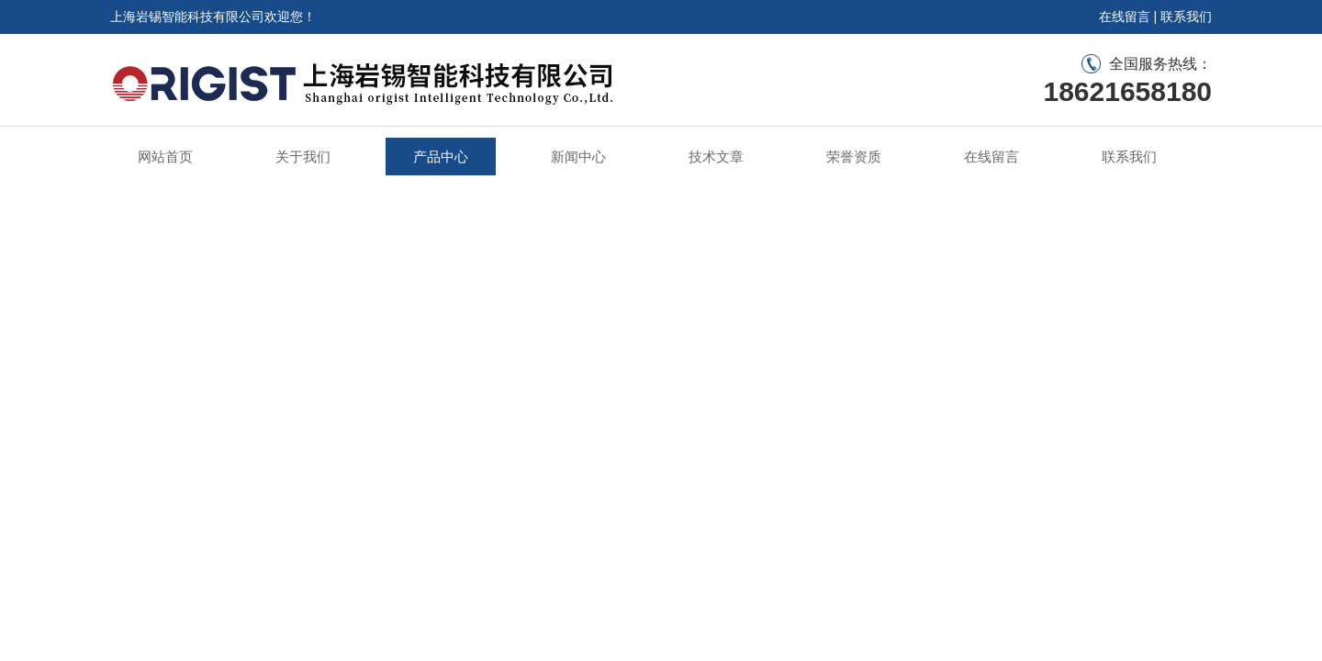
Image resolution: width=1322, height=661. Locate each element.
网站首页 (165, 156)
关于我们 (302, 156)
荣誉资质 (853, 156)
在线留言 (1124, 16)
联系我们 (1186, 16)
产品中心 (440, 156)
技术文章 (716, 156)
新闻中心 (578, 156)
